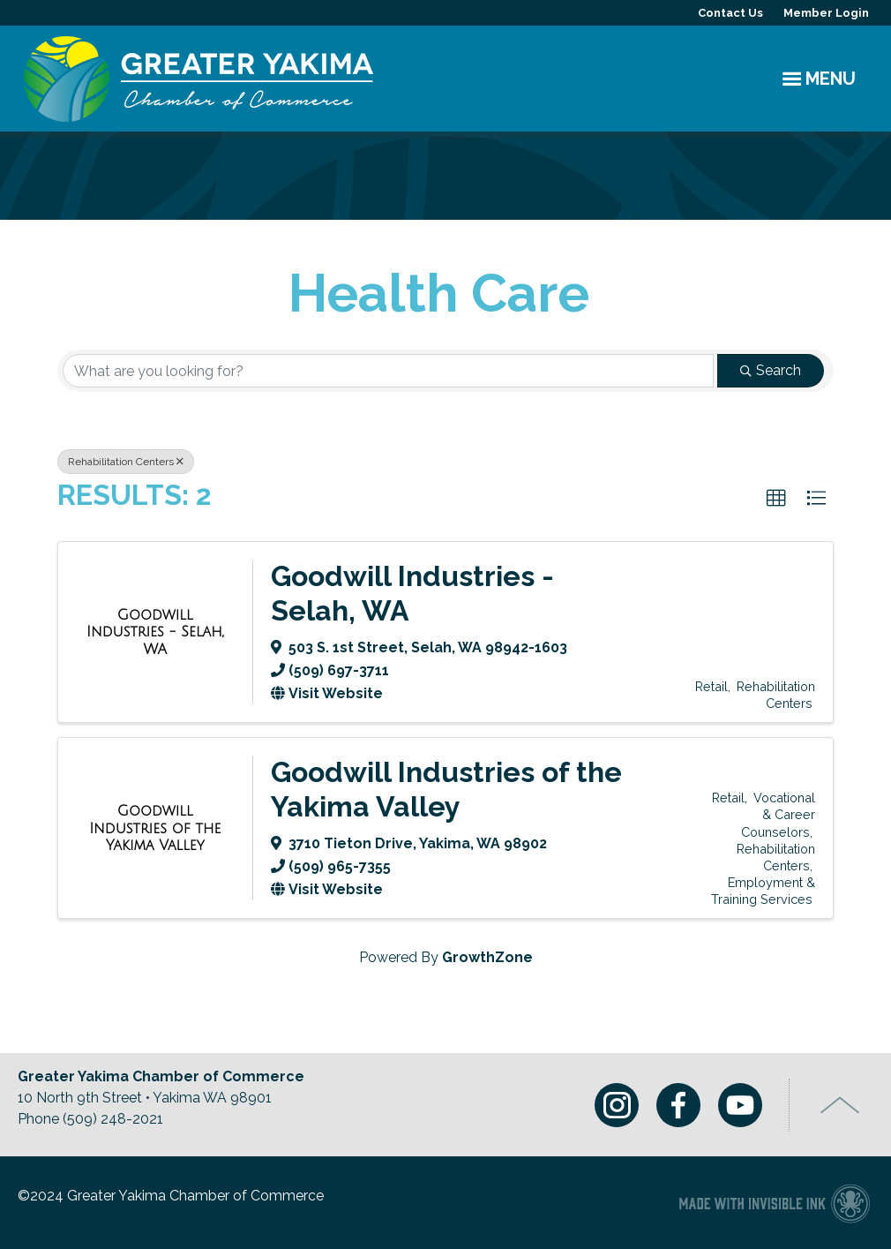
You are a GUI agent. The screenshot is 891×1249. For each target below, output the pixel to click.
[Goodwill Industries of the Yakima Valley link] (155, 828)
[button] (776, 498)
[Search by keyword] (388, 370)
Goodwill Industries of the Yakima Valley (446, 789)
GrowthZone (487, 957)
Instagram (617, 1105)
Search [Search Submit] (770, 370)
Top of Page (840, 1105)
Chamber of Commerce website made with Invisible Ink (774, 1203)
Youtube (740, 1105)
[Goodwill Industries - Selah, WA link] (155, 632)
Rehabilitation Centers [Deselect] (125, 461)
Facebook (678, 1105)
